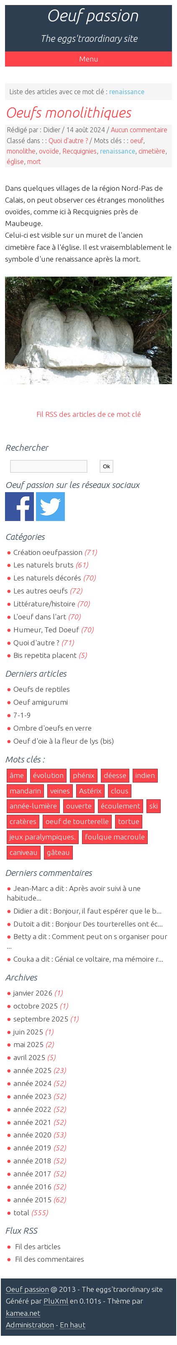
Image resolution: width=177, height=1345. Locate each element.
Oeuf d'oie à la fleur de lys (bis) (63, 741)
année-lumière (33, 806)
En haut (72, 1325)
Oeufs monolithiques (68, 112)
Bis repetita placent (45, 655)
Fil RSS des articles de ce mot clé (88, 414)
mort (34, 161)
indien (145, 775)
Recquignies (79, 151)
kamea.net (23, 1313)
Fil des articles (37, 1246)
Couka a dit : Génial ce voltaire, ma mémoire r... (88, 959)
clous (119, 791)
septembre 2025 (40, 1019)
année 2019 (32, 1148)
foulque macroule (115, 837)
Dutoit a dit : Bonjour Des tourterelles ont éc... (88, 924)
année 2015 (32, 1200)
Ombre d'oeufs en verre (52, 728)
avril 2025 (29, 1057)
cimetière (152, 151)
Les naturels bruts (43, 565)
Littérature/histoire (44, 604)
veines (60, 791)
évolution (48, 775)
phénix (84, 775)
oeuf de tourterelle (77, 821)
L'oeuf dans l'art (39, 617)
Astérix (90, 791)
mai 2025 (28, 1044)
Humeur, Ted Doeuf (46, 630)
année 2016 (32, 1187)
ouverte (79, 806)
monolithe (21, 151)
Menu (88, 59)
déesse (115, 775)
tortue (128, 821)
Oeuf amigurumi (40, 702)
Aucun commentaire (139, 129)
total (22, 1213)
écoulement (120, 806)
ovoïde (49, 151)
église (15, 161)
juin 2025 (28, 1032)
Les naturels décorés (47, 578)
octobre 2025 (35, 1006)
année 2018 (32, 1161)
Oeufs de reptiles (41, 689)
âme (17, 775)
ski (153, 806)
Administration (30, 1325)
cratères (23, 821)
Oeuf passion (92, 15)
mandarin (25, 791)
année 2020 (32, 1135)
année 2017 (32, 1174)
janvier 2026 (32, 993)
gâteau (58, 852)
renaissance (117, 151)
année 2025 (32, 1070)
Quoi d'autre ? (68, 140)
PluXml (56, 1301)
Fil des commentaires (48, 1259)
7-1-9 (22, 715)
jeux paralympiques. (43, 837)
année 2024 (32, 1083)
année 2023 (32, 1096)
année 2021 (32, 1122)
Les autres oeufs (40, 591)
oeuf (136, 140)
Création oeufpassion (47, 552)
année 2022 (32, 1109)
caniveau (24, 852)
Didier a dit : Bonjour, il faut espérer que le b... (87, 911)
